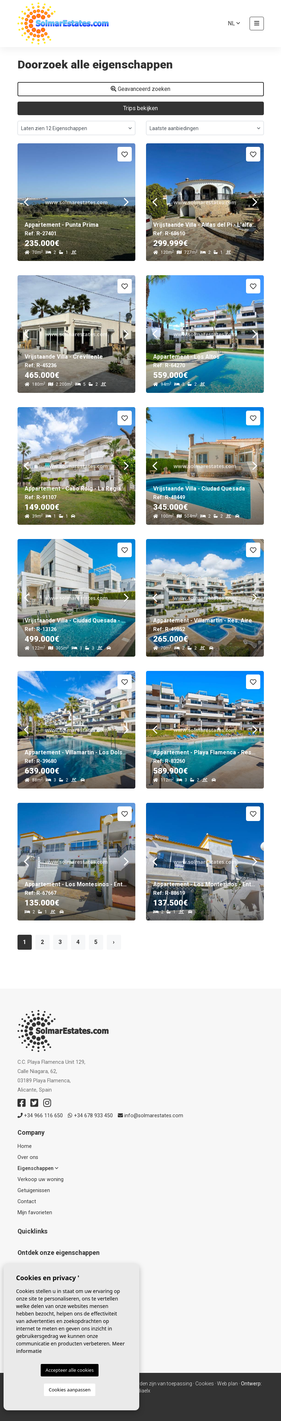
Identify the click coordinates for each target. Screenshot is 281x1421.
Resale (25, 1276)
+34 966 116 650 (40, 1116)
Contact (26, 1202)
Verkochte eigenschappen (47, 1304)
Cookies (204, 1383)
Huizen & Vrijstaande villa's (48, 1294)
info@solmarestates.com (150, 1116)
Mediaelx (140, 1391)
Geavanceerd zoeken (140, 89)
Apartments (31, 1285)
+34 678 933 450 (90, 1116)
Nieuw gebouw (34, 1266)
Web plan (227, 1383)
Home (24, 1146)
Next (126, 202)
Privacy (105, 1383)
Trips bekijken (140, 108)
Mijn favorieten (34, 1213)
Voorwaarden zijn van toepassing (154, 1383)
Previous (26, 202)
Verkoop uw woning (40, 1179)
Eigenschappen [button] (37, 1168)
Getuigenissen (33, 1190)
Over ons (27, 1157)
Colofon (84, 1383)
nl (234, 23)
